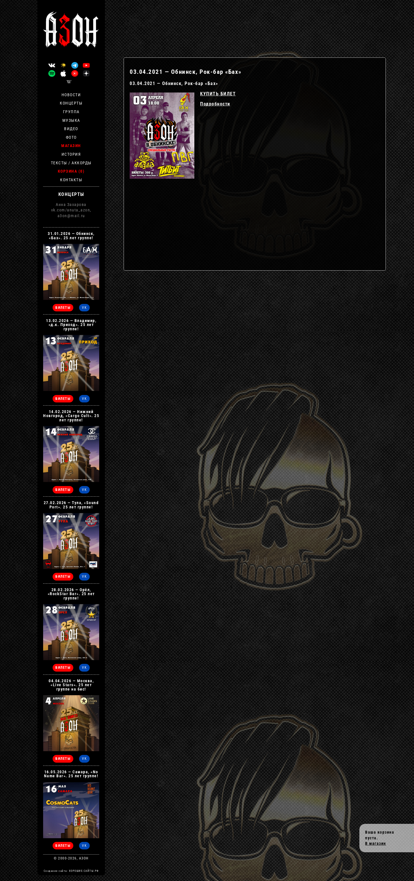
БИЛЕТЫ (62, 308)
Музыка (71, 120)
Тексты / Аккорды (71, 163)
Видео (71, 128)
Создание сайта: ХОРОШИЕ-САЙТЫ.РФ (71, 871)
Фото (71, 137)
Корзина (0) (71, 171)
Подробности (215, 104)
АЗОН (84, 858)
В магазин (375, 843)
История (71, 154)
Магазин (71, 145)
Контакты (71, 180)
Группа (71, 111)
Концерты (71, 103)
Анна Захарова (71, 204)
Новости (71, 94)
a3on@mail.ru (71, 215)
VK (84, 308)
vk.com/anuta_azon (70, 210)
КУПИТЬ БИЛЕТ (218, 94)
